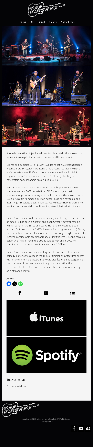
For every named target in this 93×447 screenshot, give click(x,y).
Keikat (41, 21)
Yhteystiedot (67, 21)
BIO (32, 21)
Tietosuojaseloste (46, 421)
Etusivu (23, 21)
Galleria (53, 21)
